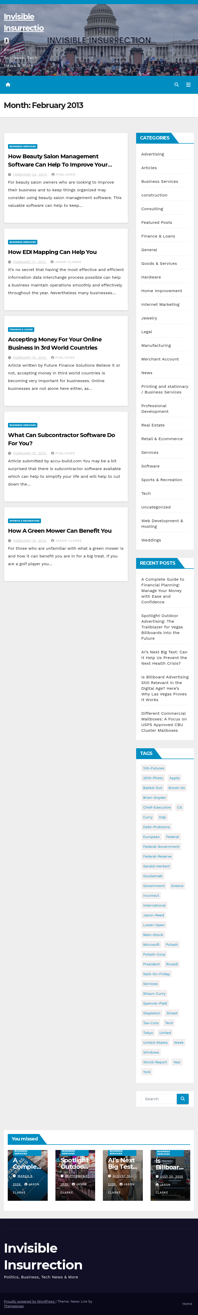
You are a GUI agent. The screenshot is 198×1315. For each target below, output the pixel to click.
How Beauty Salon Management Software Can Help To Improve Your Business (58, 164)
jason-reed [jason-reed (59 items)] (153, 915)
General (149, 249)
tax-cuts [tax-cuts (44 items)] (151, 1023)
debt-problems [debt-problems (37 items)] (156, 827)
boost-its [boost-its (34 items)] (177, 788)
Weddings (151, 540)
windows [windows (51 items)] (151, 1052)
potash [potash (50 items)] (172, 944)
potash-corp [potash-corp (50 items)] (154, 954)
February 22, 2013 (30, 174)
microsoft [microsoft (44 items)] (151, 944)
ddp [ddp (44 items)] (162, 817)
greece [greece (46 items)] (177, 886)
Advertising (152, 154)
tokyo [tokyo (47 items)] (148, 1033)
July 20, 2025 (171, 1176)
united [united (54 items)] (165, 1033)
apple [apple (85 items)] (174, 778)
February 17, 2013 (30, 262)
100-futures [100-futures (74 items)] (153, 768)
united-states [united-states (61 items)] (155, 1042)
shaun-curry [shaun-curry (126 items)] (154, 993)
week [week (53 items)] (179, 1042)
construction (154, 195)
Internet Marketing (160, 304)
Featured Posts (156, 222)
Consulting (152, 208)
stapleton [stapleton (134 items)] (151, 1013)
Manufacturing (156, 345)
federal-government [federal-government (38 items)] (161, 846)
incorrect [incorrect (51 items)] (151, 895)
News (146, 372)
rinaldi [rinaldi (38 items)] (172, 964)
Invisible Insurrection (24, 28)
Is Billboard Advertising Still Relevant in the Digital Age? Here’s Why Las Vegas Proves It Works (165, 688)
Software (150, 466)
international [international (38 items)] (154, 905)
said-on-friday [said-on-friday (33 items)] (156, 974)
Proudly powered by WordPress (30, 1301)
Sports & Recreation (24, 520)
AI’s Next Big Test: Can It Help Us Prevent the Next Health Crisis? (164, 658)
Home (187, 1304)
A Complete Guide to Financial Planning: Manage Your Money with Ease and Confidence (162, 590)
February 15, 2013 (30, 357)
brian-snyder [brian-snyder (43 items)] (154, 797)
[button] (177, 84)
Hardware (151, 277)
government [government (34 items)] (154, 886)
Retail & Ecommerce (162, 438)
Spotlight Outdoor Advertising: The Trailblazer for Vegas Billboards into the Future (162, 627)
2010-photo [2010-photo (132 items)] (153, 778)
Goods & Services (159, 263)
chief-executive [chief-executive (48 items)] (157, 807)
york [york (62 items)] (147, 1072)
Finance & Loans (21, 329)
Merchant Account (160, 359)
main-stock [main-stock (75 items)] (153, 935)
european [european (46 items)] (151, 837)
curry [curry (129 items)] (148, 817)
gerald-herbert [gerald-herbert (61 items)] (156, 866)
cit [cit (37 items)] (179, 807)
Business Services (23, 146)
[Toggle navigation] (188, 85)
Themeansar (14, 1306)
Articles (149, 167)
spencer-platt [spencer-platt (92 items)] (155, 1003)
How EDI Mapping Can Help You (52, 252)
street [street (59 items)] (172, 1013)
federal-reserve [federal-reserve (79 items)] (157, 856)
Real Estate (153, 425)
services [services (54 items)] (150, 984)
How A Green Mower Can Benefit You (60, 530)
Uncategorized (156, 507)
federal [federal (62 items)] (172, 837)
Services (150, 452)
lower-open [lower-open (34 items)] (154, 925)
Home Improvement (161, 290)
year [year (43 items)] (177, 1062)
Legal (146, 331)
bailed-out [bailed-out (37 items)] (152, 788)
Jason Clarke (66, 262)
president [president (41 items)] (151, 964)
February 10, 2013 (30, 453)
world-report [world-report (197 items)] (155, 1062)
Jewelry (149, 318)
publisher (64, 174)
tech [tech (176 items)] (169, 1023)
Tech (146, 493)
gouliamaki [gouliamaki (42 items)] (153, 876)
